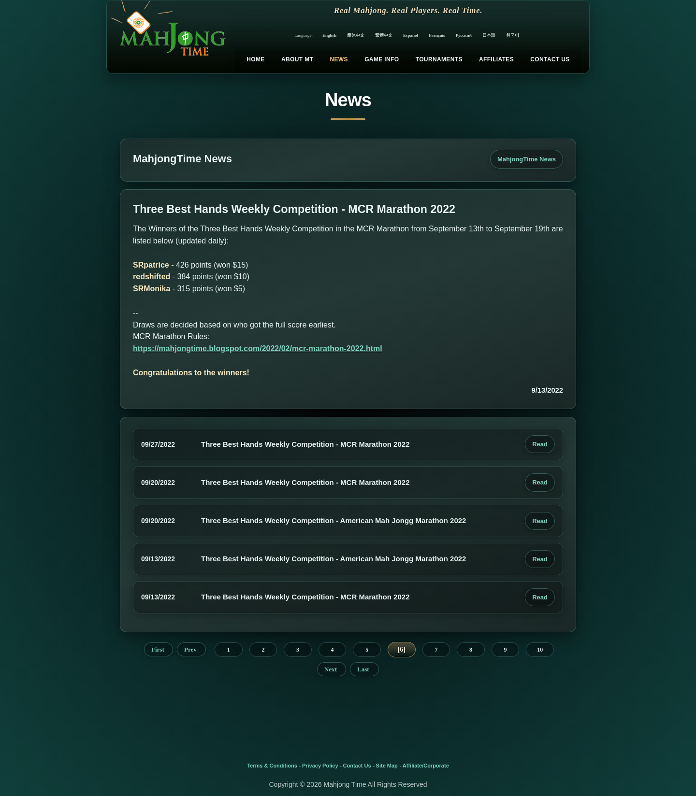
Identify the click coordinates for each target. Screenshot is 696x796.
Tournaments (439, 59)
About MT (297, 59)
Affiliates (496, 59)
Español (410, 35)
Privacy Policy (320, 765)
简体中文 (355, 35)
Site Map (387, 765)
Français (437, 35)
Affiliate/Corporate (426, 765)
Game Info (381, 59)
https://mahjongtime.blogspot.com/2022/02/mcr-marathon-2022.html (257, 348)
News (339, 59)
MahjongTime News (526, 159)
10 (540, 649)
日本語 (488, 35)
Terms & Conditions (272, 765)
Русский (464, 35)
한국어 (512, 35)
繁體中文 (383, 35)
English (329, 35)
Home (255, 59)
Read (540, 444)
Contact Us (549, 59)
